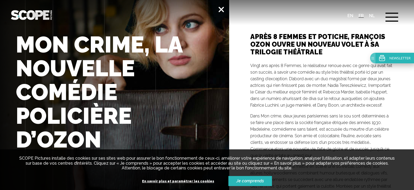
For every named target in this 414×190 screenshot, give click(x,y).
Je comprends (250, 180)
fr (361, 15)
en (350, 15)
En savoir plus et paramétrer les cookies (178, 181)
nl (372, 15)
